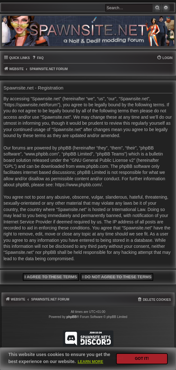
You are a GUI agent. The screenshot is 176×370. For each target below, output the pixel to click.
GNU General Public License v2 (103, 160)
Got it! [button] (142, 358)
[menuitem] (37, 58)
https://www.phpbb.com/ (78, 184)
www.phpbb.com (92, 166)
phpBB (71, 317)
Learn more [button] (90, 362)
